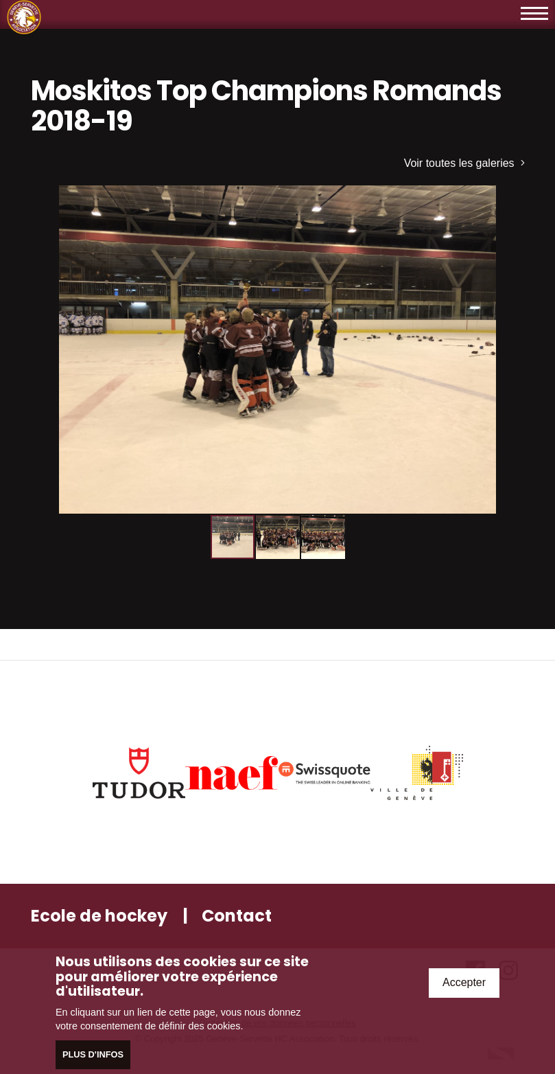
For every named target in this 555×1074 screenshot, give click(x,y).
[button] (512, 198)
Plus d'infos (92, 1055)
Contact (237, 915)
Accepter (464, 983)
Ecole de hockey (99, 915)
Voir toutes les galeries (464, 163)
